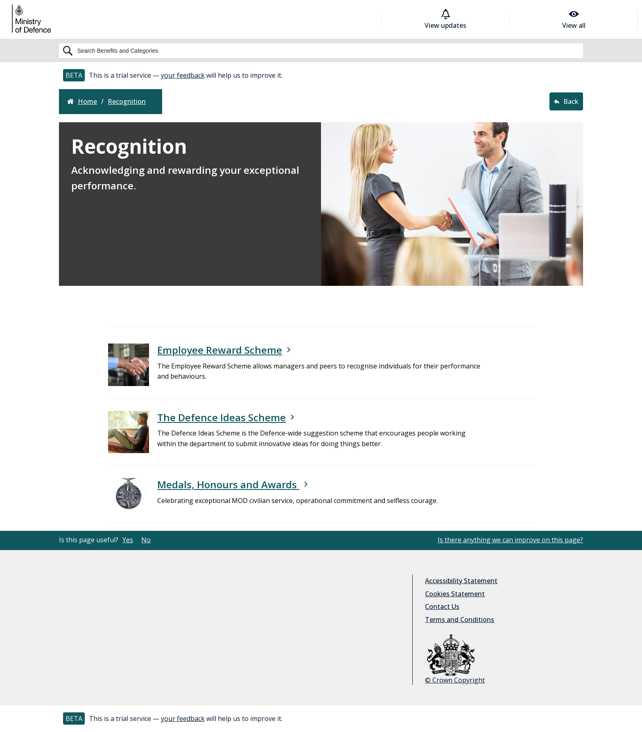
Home (82, 101)
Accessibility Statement (461, 580)
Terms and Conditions (459, 619)
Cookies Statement (455, 593)
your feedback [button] (183, 75)
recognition (127, 101)
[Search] (321, 50)
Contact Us (442, 606)
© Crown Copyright (455, 659)
